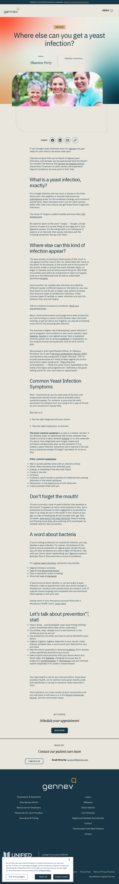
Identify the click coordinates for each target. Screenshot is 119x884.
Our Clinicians (88, 812)
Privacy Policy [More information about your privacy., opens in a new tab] (45, 870)
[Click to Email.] (68, 140)
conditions (64, 338)
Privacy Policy (85, 872)
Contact (88, 823)
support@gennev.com (77, 760)
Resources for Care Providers (29, 812)
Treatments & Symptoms (29, 797)
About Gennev (88, 807)
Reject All (43, 877)
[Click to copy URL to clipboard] (75, 140)
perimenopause (48, 660)
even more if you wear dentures (55, 518)
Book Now (60, 730)
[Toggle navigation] (108, 10)
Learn (88, 797)
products (70, 649)
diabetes (34, 336)
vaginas (72, 148)
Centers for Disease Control (71, 163)
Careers (88, 834)
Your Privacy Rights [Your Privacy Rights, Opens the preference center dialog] (17, 877)
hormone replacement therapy (66, 353)
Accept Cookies (61, 877)
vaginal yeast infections (44, 563)
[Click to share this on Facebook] (53, 140)
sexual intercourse (50, 570)
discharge (52, 576)
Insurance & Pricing (28, 818)
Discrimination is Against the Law (102, 876)
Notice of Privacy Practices (104, 872)
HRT (84, 353)
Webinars (88, 802)
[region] (37, 869)
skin (72, 226)
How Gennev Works (29, 802)
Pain (32, 570)
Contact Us (34, 761)
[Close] (69, 859)
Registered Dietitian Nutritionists (88, 818)
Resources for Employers (29, 807)
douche (42, 336)
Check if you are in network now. (76, 2)
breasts (44, 278)
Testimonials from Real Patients (88, 828)
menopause (64, 660)
